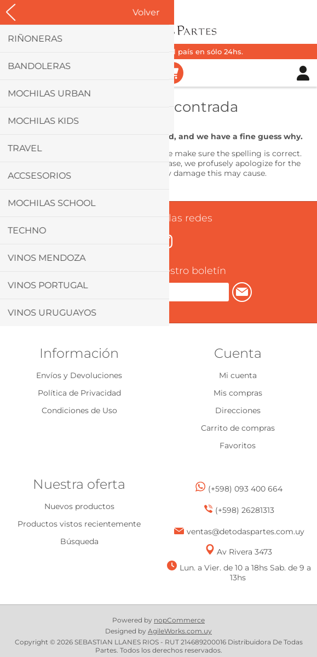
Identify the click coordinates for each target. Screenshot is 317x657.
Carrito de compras (172, 73)
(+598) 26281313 (244, 510)
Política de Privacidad (79, 393)
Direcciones (238, 410)
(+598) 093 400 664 (245, 489)
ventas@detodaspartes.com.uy (245, 531)
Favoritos (238, 445)
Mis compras (238, 393)
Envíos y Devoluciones (79, 375)
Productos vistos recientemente (79, 524)
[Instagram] (165, 241)
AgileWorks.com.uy (180, 631)
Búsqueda (79, 541)
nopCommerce (179, 620)
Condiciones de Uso (79, 410)
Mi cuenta (238, 375)
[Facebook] (149, 240)
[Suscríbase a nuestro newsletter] (147, 292)
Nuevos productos (79, 506)
